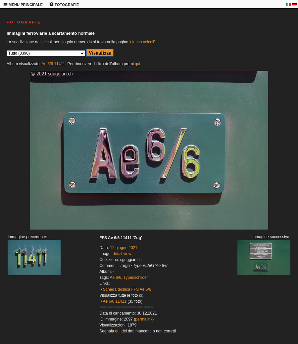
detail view (122, 253)
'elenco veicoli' (142, 42)
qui (137, 64)
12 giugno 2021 (123, 247)
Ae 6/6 (116, 277)
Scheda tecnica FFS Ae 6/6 (127, 289)
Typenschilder (136, 277)
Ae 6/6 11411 (53, 64)
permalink (143, 319)
